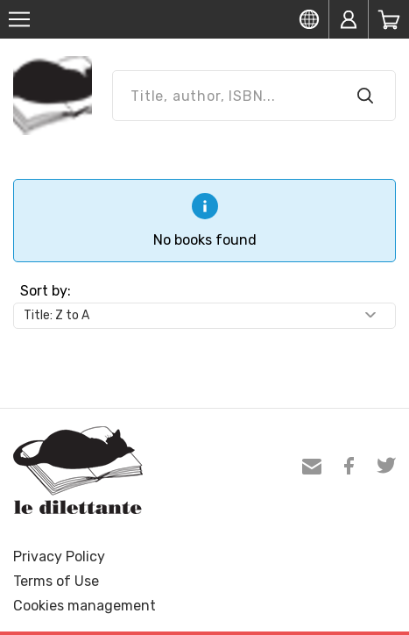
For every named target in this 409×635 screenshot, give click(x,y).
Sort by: (45, 290)
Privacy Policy (59, 556)
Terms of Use (56, 581)
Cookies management (84, 605)
